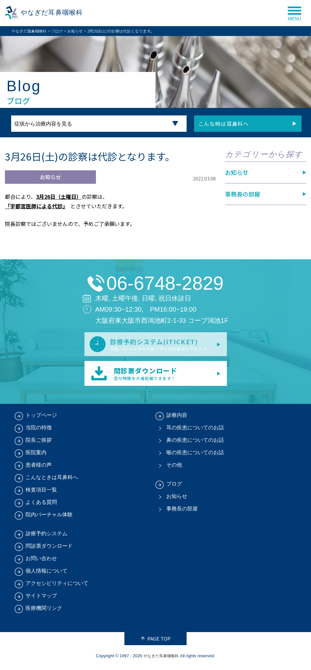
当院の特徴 (39, 431)
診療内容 (176, 418)
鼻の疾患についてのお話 (195, 443)
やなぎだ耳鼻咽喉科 (55, 13)
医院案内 (36, 456)
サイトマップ (41, 599)
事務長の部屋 (242, 194)
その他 (174, 468)
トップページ (41, 418)
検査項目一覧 (41, 493)
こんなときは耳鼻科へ (52, 481)
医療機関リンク (44, 611)
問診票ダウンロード (49, 549)
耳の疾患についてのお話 (195, 431)
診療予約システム (46, 537)
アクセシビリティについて (57, 587)
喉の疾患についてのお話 (195, 456)
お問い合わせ (41, 562)
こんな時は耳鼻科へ (222, 124)
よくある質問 (41, 505)
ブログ (57, 31)
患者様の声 (39, 468)
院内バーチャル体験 (49, 518)
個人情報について (46, 574)
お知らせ (75, 31)
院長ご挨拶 (39, 443)
